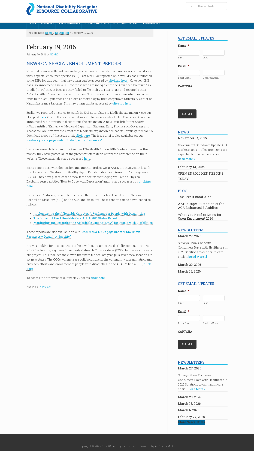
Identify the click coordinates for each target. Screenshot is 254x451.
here (43, 114)
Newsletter (45, 284)
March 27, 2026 (189, 231)
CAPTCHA (185, 83)
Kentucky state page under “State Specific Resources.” (64, 137)
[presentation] (205, 94)
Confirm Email (211, 75)
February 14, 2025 (191, 161)
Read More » (186, 153)
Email (183, 63)
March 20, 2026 (189, 259)
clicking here (118, 78)
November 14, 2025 (192, 133)
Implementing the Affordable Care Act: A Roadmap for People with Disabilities (89, 211)
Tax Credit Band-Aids (194, 191)
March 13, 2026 (189, 266)
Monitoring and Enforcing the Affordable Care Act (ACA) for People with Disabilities (93, 220)
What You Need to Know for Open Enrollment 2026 (199, 211)
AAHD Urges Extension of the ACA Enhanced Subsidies (201, 200)
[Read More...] (197, 251)
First (180, 54)
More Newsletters (191, 414)
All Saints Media (165, 438)
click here (82, 133)
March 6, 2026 (188, 402)
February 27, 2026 (191, 409)
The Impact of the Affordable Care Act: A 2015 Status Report (75, 215)
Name (183, 43)
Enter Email (184, 75)
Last (205, 54)
